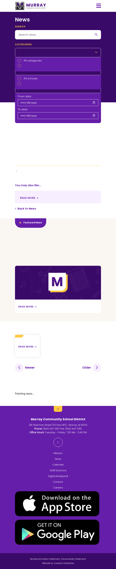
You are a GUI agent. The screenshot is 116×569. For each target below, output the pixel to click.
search (20, 26)
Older (86, 367)
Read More (27, 198)
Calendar (58, 464)
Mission (58, 453)
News (58, 459)
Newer (30, 367)
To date (23, 109)
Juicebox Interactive (64, 563)
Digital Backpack (58, 476)
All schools (31, 78)
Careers (58, 487)
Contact (58, 482)
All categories (33, 60)
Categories (23, 44)
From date (24, 96)
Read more (26, 346)
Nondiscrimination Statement (45, 559)
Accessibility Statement (74, 559)
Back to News (27, 209)
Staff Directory (58, 470)
